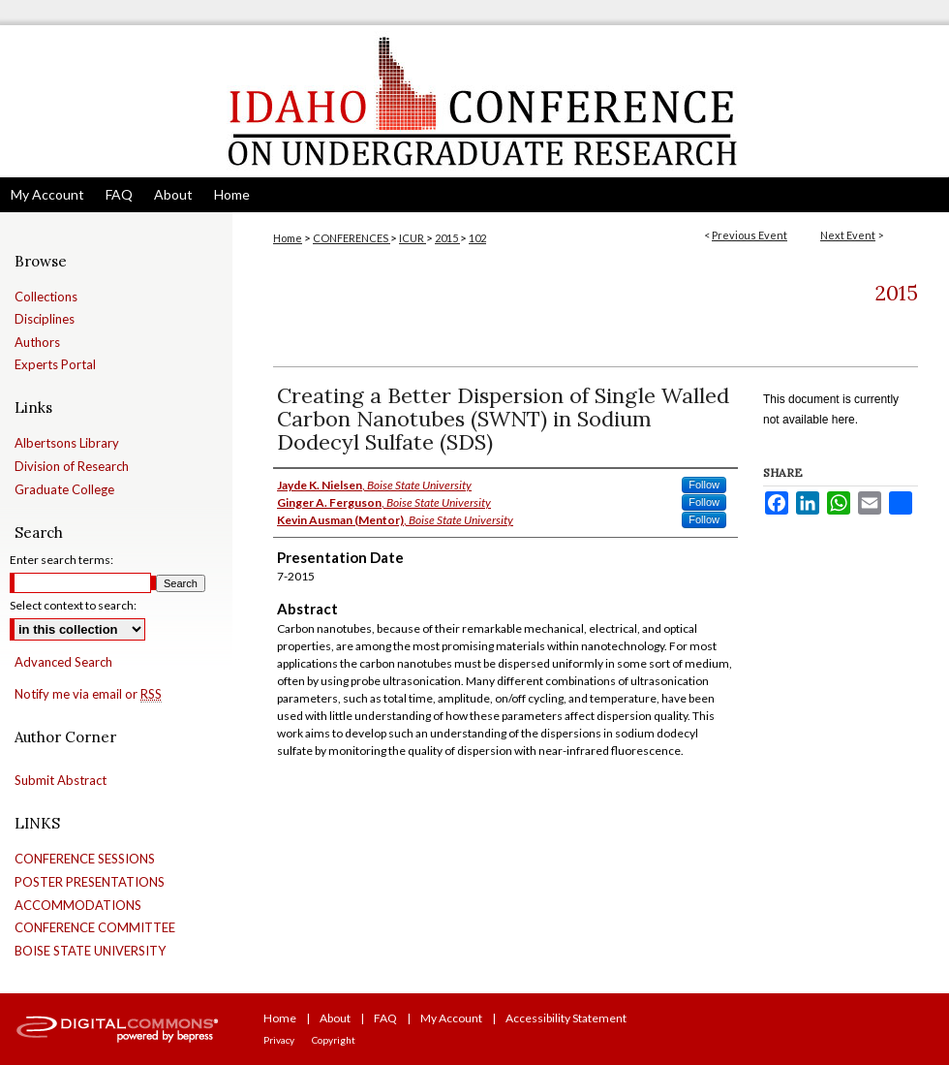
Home (287, 238)
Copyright (333, 1040)
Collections (46, 297)
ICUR (412, 238)
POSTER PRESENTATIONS (90, 882)
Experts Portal (55, 365)
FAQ (385, 1018)
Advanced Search (63, 662)
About (335, 1018)
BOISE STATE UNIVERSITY (90, 951)
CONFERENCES (351, 238)
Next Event (847, 235)
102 (477, 238)
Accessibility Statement (566, 1018)
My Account (451, 1018)
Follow (704, 484)
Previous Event (749, 235)
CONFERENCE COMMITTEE (95, 928)
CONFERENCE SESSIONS (85, 859)
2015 (447, 238)
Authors (37, 342)
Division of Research (72, 466)
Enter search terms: (61, 559)
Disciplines (45, 319)
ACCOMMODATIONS (78, 905)
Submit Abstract (61, 780)
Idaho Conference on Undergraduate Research (474, 101)
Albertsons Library (67, 443)
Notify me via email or (88, 695)
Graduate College (64, 490)
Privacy (278, 1040)
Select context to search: (73, 605)
